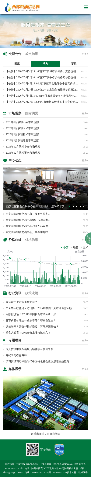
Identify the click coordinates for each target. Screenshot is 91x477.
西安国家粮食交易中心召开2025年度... (28, 226)
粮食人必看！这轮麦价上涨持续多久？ (28, 332)
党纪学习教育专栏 (16, 355)
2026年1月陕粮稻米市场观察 (22, 134)
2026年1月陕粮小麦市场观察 (22, 122)
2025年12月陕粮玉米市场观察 (23, 152)
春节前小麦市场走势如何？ (21, 302)
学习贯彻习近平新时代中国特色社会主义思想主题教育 (37, 361)
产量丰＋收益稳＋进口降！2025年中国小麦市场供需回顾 (39, 308)
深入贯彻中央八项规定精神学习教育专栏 (29, 349)
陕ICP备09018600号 (63, 464)
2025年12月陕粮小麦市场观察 (23, 146)
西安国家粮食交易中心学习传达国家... (28, 220)
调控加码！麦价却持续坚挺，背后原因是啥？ (32, 326)
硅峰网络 (83, 472)
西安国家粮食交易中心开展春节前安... (28, 213)
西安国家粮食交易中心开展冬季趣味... (28, 232)
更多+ (85, 53)
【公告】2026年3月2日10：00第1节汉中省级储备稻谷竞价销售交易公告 (47, 77)
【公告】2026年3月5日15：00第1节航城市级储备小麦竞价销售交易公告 (47, 71)
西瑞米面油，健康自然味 (45, 433)
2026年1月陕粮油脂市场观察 (22, 140)
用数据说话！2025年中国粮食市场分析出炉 (31, 314)
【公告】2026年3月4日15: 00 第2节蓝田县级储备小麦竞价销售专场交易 (47, 83)
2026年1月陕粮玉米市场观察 (22, 128)
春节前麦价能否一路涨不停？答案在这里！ (31, 320)
